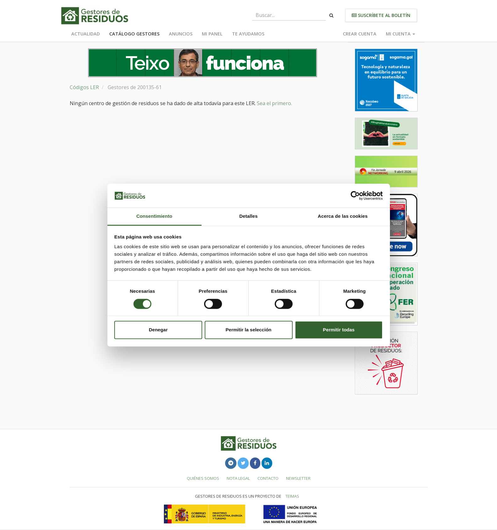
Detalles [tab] (248, 216)
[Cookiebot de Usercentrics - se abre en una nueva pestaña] (355, 195)
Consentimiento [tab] (154, 216)
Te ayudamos (248, 34)
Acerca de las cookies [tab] (343, 216)
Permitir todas (339, 330)
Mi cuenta (400, 34)
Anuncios (180, 34)
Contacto (267, 478)
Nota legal (238, 478)
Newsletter (298, 478)
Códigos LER (84, 87)
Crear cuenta (359, 34)
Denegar (158, 330)
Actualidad (85, 34)
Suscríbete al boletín (381, 15)
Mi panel (212, 34)
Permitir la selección (249, 330)
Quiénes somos (203, 478)
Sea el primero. (274, 103)
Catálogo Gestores (134, 34)
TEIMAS (292, 496)
